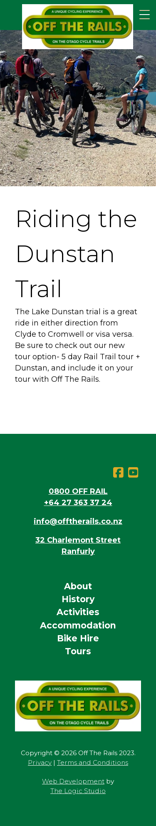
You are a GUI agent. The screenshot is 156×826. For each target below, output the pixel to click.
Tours (78, 651)
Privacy (40, 762)
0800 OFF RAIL (78, 491)
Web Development (73, 781)
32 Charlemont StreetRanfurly (78, 546)
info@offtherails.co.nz (78, 521)
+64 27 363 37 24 (78, 502)
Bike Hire (78, 638)
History (78, 599)
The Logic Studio (78, 791)
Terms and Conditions (92, 762)
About (78, 586)
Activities (78, 612)
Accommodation (78, 625)
